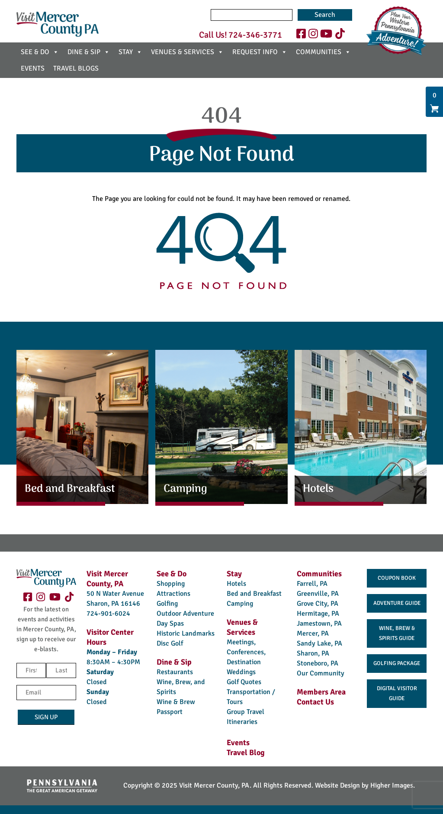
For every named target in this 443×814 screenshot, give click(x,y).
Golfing (167, 603)
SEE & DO (40, 52)
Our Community (320, 673)
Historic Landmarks (186, 633)
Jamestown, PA (319, 623)
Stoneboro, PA (317, 663)
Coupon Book (397, 578)
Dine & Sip (174, 662)
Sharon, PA (313, 653)
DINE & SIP (88, 52)
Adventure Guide (397, 603)
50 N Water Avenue (115, 593)
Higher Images (391, 785)
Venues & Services (242, 627)
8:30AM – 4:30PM (113, 662)
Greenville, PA (318, 593)
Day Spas (170, 623)
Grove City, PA (317, 603)
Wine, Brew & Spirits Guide (397, 633)
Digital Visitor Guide (397, 693)
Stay (234, 573)
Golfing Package (396, 663)
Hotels (236, 583)
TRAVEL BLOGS (76, 68)
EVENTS (33, 68)
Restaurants (175, 672)
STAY (130, 52)
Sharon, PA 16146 (113, 603)
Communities (319, 573)
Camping (240, 603)
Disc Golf (170, 643)
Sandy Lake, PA (319, 643)
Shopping (171, 583)
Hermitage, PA (318, 613)
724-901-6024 (108, 613)
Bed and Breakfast (254, 593)
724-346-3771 (255, 34)
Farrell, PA (312, 583)
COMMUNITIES (323, 52)
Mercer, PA (313, 633)
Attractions (173, 593)
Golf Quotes (244, 682)
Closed (97, 682)
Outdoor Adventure (185, 613)
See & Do (171, 573)
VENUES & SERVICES (187, 52)
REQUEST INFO (259, 52)
